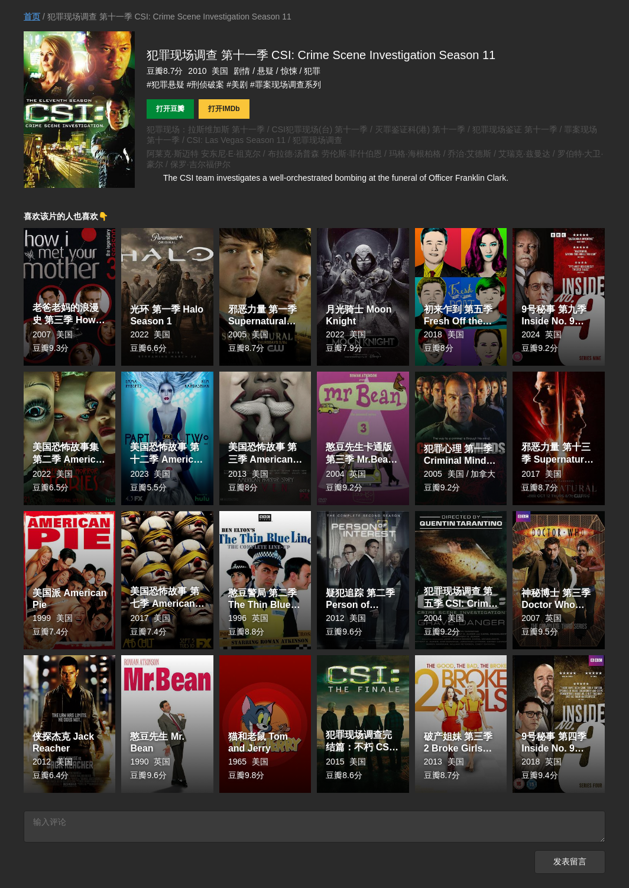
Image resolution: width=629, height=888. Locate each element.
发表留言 (570, 864)
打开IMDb (223, 109)
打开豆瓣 (170, 109)
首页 (32, 16)
